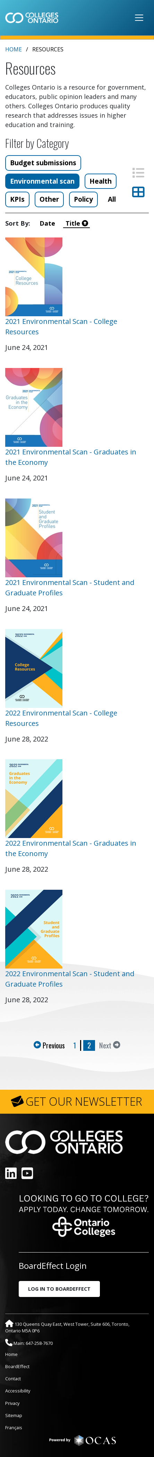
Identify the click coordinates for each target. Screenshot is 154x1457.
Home (13, 49)
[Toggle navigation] (139, 18)
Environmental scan (42, 181)
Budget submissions (43, 162)
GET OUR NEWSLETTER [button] (84, 1101)
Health (100, 181)
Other (49, 199)
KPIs (17, 199)
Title (77, 223)
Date (49, 223)
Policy (83, 199)
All (112, 199)
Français (13, 1427)
